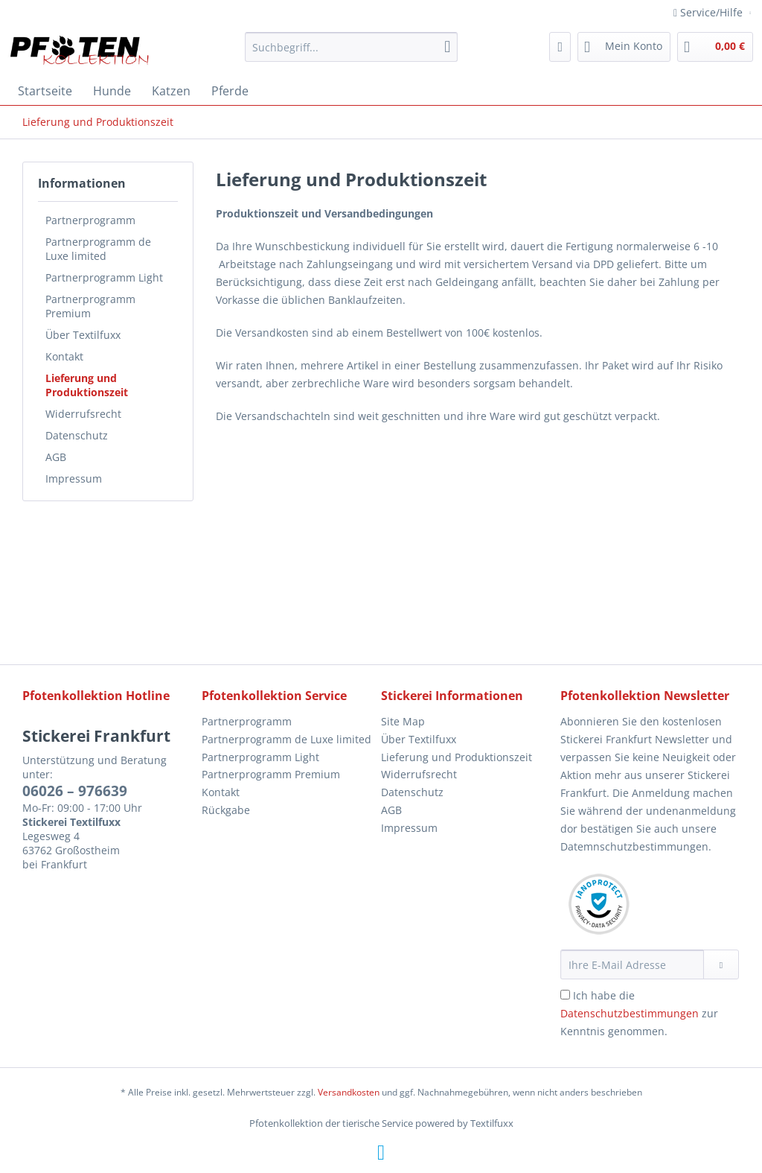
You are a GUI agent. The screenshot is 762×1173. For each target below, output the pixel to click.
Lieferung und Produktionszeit (86, 385)
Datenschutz (76, 435)
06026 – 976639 (74, 791)
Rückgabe (226, 810)
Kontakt (64, 356)
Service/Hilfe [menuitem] (709, 12)
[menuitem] (351, 54)
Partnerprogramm (90, 220)
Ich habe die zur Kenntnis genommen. (639, 1013)
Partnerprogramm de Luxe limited (98, 249)
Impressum (73, 478)
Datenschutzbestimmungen (629, 1013)
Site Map (403, 721)
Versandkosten (349, 1092)
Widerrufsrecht (83, 414)
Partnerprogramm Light (104, 277)
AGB (55, 457)
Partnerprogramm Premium (90, 306)
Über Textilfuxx (83, 335)
